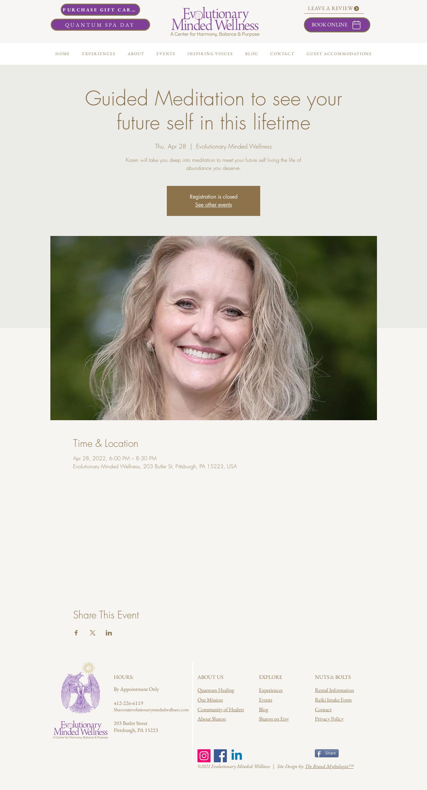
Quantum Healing (215, 690)
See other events (213, 204)
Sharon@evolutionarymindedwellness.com (151, 710)
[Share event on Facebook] (76, 632)
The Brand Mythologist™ (329, 766)
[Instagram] (203, 755)
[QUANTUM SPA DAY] (100, 25)
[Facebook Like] (272, 754)
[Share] (327, 753)
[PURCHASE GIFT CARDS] (100, 10)
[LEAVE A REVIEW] (334, 9)
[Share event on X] (92, 632)
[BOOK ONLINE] (337, 24)
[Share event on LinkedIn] (109, 632)
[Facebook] (220, 755)
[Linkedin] (236, 755)
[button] (136, 54)
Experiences (271, 690)
